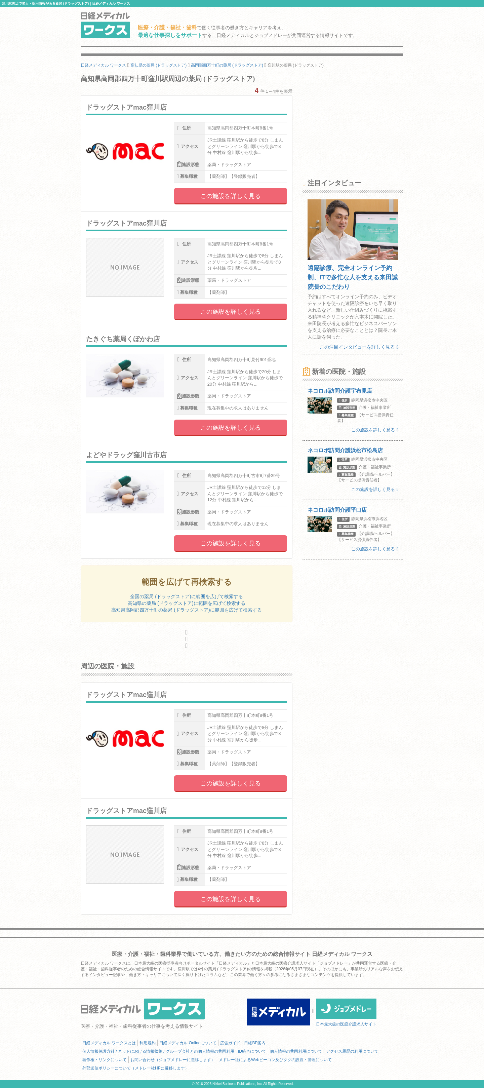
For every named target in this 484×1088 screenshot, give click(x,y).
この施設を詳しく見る (230, 196)
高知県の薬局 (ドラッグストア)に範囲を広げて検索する (186, 603)
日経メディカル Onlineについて (187, 1043)
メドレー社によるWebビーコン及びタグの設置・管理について (275, 1059)
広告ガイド (230, 1043)
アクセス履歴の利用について (352, 1051)
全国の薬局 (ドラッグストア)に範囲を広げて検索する (186, 596)
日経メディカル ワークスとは (109, 1043)
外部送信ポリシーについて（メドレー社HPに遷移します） (135, 1068)
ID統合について (252, 1051)
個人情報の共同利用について (296, 1051)
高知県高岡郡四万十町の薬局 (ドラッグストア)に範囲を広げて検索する (186, 610)
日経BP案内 (255, 1043)
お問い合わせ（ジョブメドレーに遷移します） (172, 1059)
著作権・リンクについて (104, 1059)
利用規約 (147, 1043)
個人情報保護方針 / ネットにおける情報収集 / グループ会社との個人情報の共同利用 (158, 1051)
